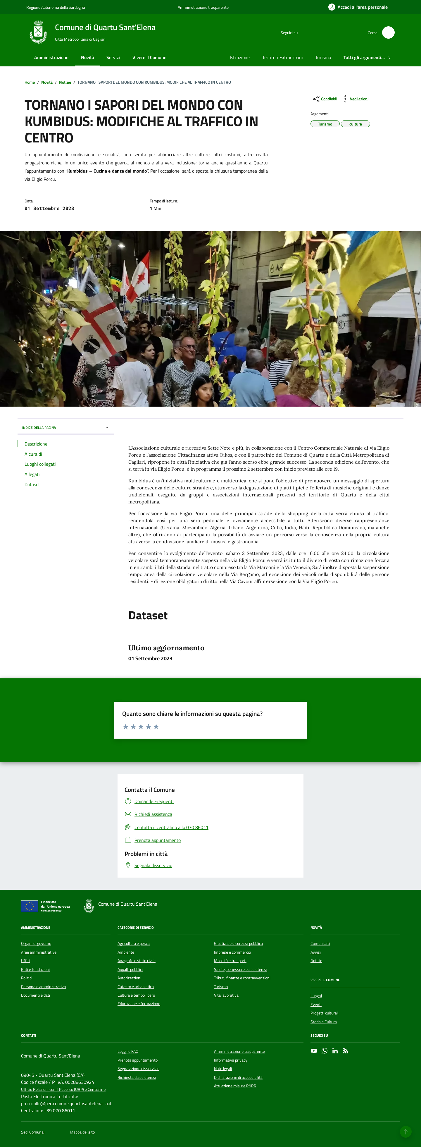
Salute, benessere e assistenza (240, 969)
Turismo (323, 57)
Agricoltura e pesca (134, 943)
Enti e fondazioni (35, 969)
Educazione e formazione (139, 1003)
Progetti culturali (324, 1013)
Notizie (316, 960)
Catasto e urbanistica (136, 986)
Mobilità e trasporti (230, 960)
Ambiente (126, 952)
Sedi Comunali (33, 1132)
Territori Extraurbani (282, 57)
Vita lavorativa (226, 995)
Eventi (316, 1004)
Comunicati (320, 943)
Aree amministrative (38, 952)
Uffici (25, 960)
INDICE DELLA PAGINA (65, 427)
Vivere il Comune (149, 57)
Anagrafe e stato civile (137, 960)
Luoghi (316, 996)
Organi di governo (36, 943)
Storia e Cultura (323, 1022)
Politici (26, 978)
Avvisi (315, 952)
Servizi (113, 57)
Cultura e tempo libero (136, 995)
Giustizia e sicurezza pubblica (238, 943)
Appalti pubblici (130, 969)
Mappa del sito (82, 1132)
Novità (87, 57)
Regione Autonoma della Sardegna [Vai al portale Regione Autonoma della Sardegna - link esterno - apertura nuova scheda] (55, 7)
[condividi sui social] (324, 99)
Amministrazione (51, 57)
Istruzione (240, 57)
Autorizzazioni (129, 978)
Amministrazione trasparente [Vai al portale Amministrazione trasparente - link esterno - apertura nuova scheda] (203, 7)
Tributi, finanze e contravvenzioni (242, 978)
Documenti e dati (35, 995)
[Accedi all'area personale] (358, 7)
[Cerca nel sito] (388, 32)
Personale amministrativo (43, 986)
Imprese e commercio (232, 952)
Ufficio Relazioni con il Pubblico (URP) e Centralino (63, 1089)
